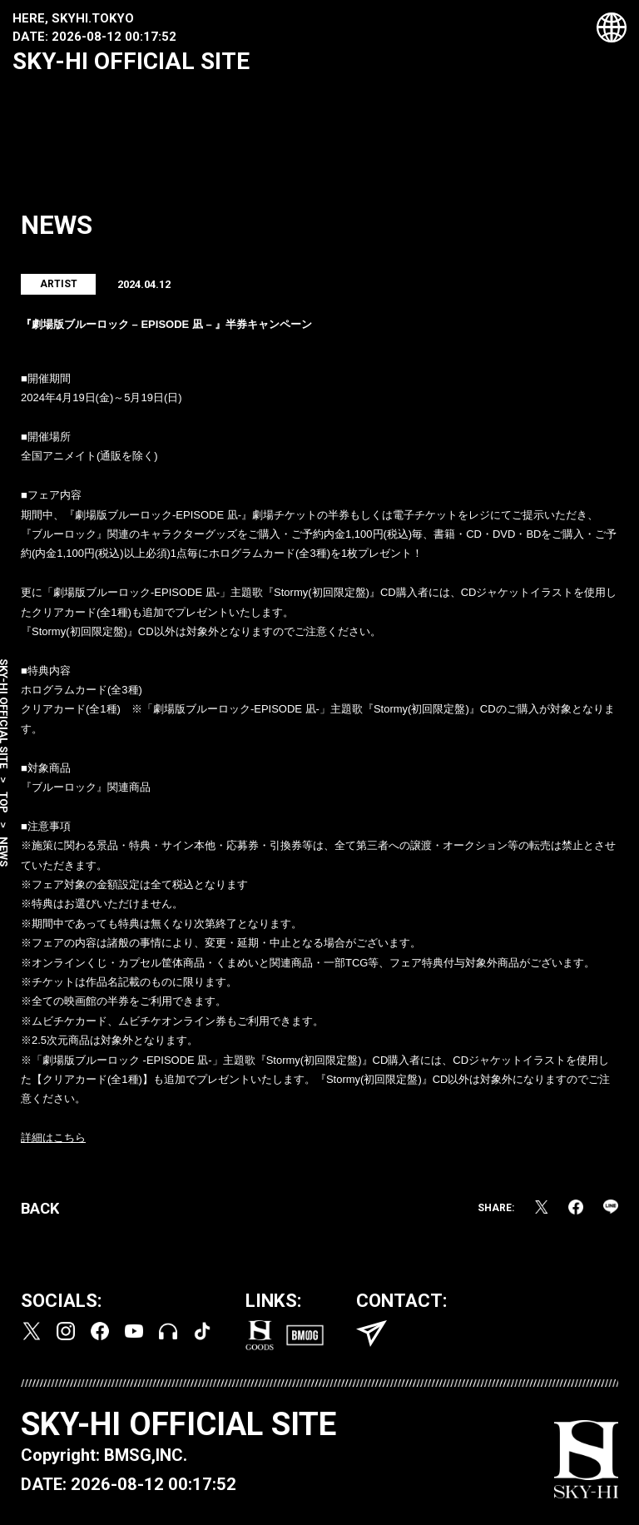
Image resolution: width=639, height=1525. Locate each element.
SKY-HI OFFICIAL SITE (131, 61)
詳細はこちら (53, 1139)
